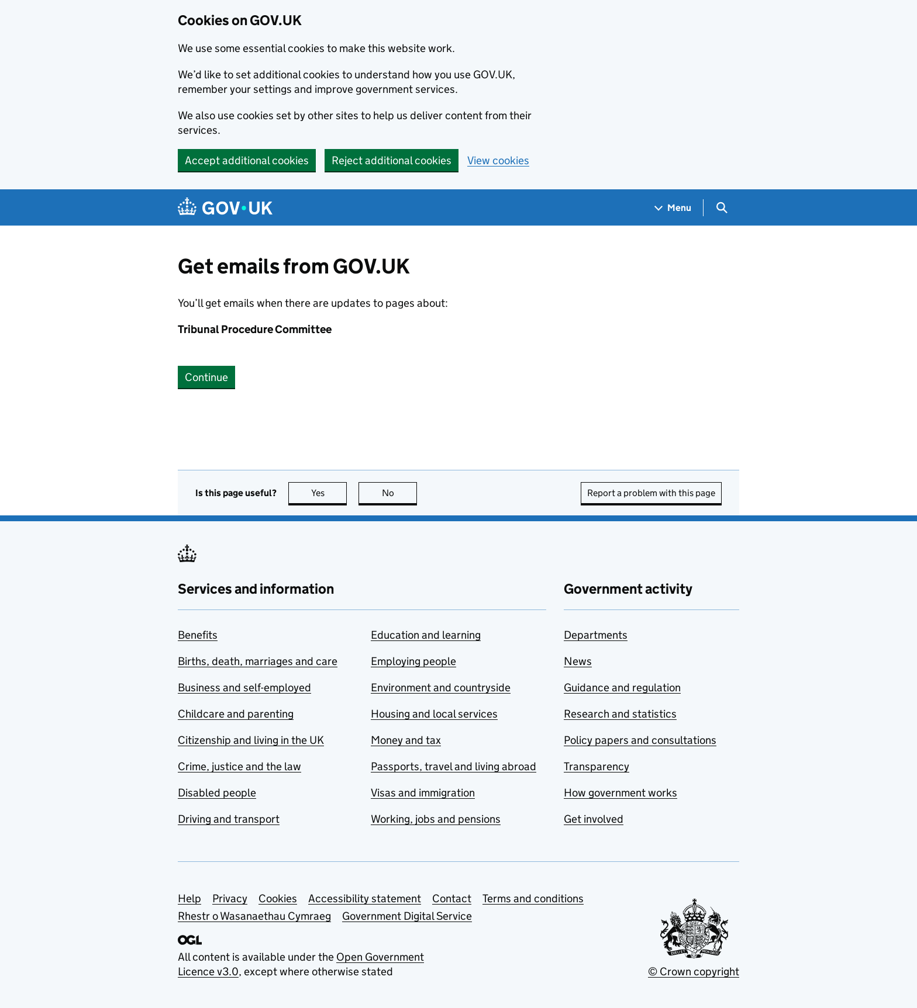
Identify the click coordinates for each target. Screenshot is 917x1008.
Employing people (413, 661)
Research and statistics (620, 714)
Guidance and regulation (622, 687)
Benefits (198, 635)
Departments (596, 635)
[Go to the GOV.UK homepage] (225, 208)
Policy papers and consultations (640, 740)
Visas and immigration (423, 792)
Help (189, 898)
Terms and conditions (533, 898)
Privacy (229, 898)
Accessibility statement (364, 898)
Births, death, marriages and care (257, 661)
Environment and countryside (441, 687)
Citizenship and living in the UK (251, 740)
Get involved (593, 819)
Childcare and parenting (236, 714)
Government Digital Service (407, 916)
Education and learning (426, 635)
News (578, 661)
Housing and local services (434, 714)
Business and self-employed (244, 687)
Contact (451, 898)
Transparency (596, 766)
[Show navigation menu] (673, 208)
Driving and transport (229, 819)
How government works (620, 792)
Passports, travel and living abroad (453, 766)
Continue (206, 377)
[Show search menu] (721, 208)
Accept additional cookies (247, 160)
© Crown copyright (693, 971)
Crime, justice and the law (239, 766)
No (400, 492)
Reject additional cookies (391, 160)
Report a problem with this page (651, 492)
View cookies (498, 160)
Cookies (277, 898)
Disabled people (217, 792)
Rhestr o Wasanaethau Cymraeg (254, 916)
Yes (329, 492)
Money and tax (406, 740)
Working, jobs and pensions (436, 819)
